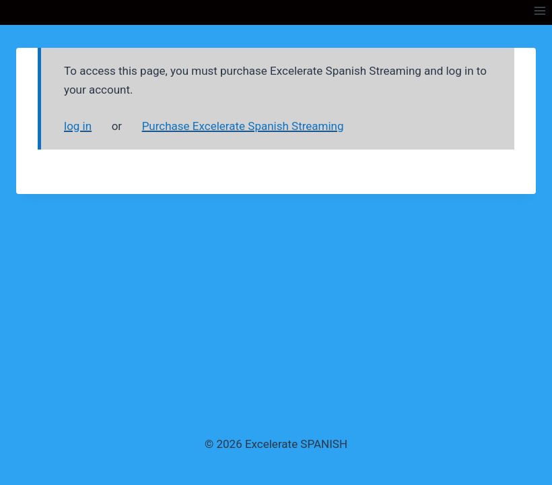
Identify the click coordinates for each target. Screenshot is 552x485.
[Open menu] (539, 10)
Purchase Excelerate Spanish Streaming (243, 126)
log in (78, 126)
